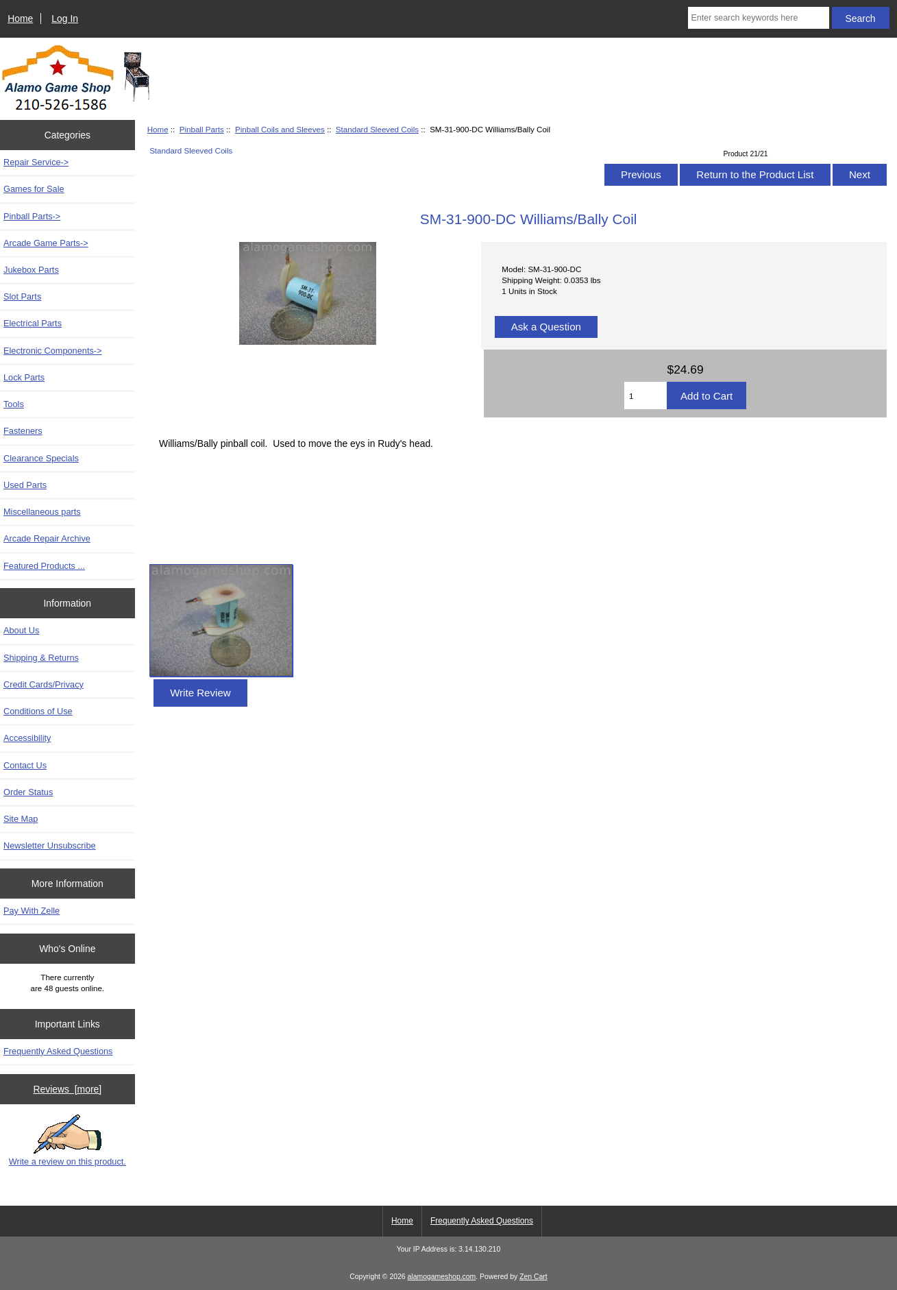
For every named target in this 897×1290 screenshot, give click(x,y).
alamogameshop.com (442, 1276)
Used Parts (25, 485)
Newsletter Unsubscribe (49, 845)
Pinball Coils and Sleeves (280, 129)
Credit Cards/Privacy (43, 684)
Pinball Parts (202, 129)
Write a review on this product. (67, 1141)
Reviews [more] (67, 1089)
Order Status (28, 792)
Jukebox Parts (31, 270)
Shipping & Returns (41, 658)
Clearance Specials (41, 458)
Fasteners (22, 431)
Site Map (20, 819)
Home (20, 18)
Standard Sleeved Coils (377, 129)
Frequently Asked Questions (57, 1051)
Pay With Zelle (31, 910)
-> (31, 216)
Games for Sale (33, 189)
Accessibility (27, 738)
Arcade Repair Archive (46, 538)
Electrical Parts (32, 323)
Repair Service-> (36, 162)
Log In (64, 18)
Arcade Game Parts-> (45, 243)
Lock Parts (24, 377)
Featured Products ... (44, 566)
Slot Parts (22, 296)
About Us (21, 630)
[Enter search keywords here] (758, 18)
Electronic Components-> (52, 350)
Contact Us (25, 765)
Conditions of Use (38, 711)
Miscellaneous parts (42, 512)
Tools (13, 404)
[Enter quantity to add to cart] (645, 395)
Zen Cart (533, 1276)
